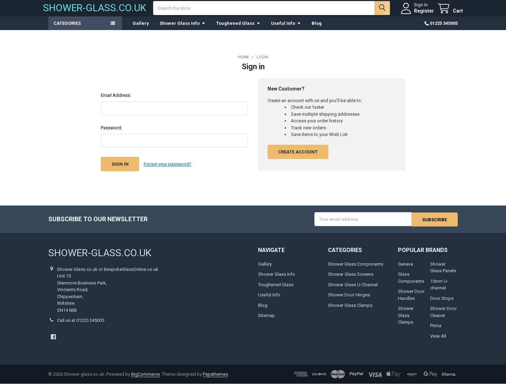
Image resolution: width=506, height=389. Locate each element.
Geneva (405, 269)
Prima (435, 330)
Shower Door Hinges (349, 300)
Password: (111, 133)
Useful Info (286, 28)
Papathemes (215, 379)
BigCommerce (145, 379)
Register (419, 13)
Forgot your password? (167, 169)
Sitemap (266, 320)
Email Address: (116, 100)
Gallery (141, 28)
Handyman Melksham (76, 352)
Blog (317, 28)
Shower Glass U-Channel (353, 289)
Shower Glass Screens (350, 279)
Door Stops (442, 303)
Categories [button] (67, 28)
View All (438, 341)
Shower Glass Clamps (350, 310)
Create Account (298, 157)
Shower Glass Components (355, 269)
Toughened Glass (238, 28)
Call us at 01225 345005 (80, 325)
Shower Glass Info (182, 28)
